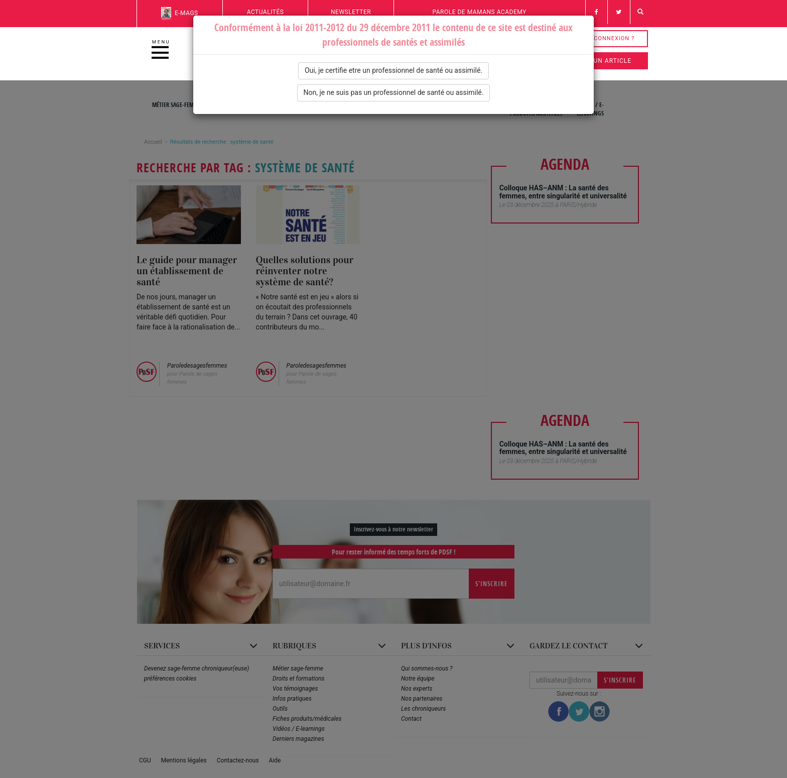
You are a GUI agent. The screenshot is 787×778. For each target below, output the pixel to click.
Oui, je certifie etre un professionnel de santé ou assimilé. (393, 70)
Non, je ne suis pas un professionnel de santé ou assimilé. (394, 92)
